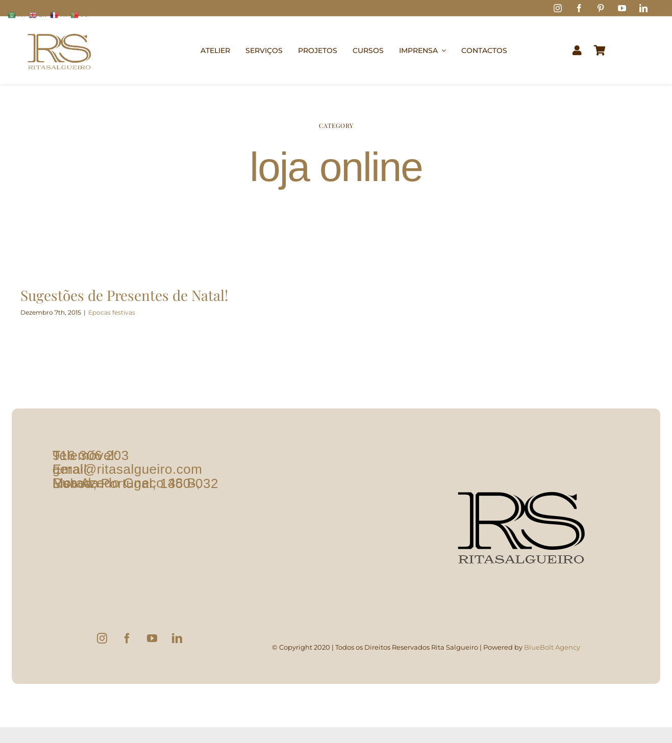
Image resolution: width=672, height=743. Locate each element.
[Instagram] (102, 644)
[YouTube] (152, 644)
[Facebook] (127, 644)
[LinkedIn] (177, 644)
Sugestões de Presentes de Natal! (124, 295)
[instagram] (558, 8)
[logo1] (59, 29)
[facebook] (579, 8)
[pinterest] (600, 8)
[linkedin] (643, 8)
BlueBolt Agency (552, 653)
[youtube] (622, 8)
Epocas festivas (111, 312)
